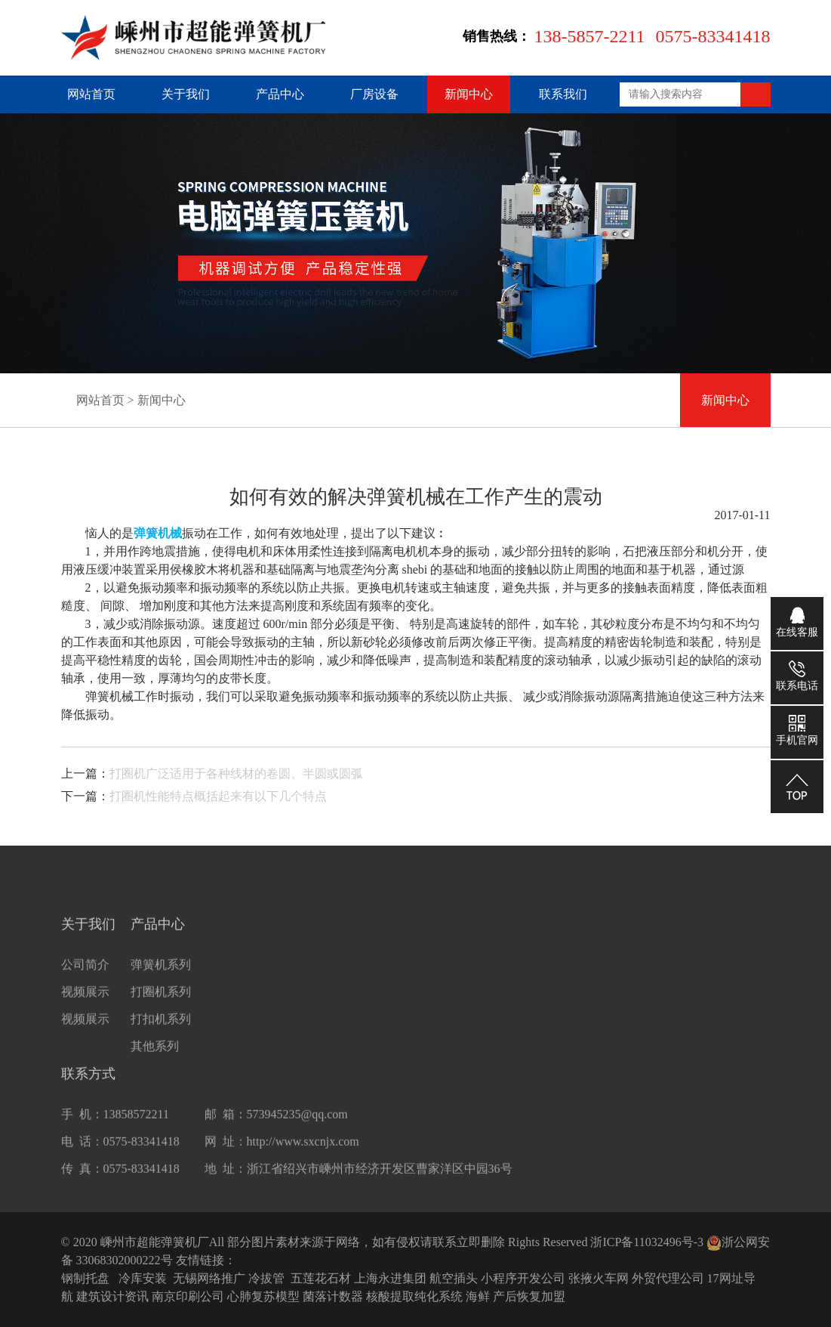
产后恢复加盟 (529, 1296)
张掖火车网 (598, 1278)
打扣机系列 (161, 1035)
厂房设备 (374, 94)
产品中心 (280, 94)
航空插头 (453, 1278)
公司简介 (85, 980)
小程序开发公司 (523, 1278)
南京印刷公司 (188, 1296)
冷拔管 (266, 1278)
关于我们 (186, 94)
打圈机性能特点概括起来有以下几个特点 (218, 796)
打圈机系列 (161, 1007)
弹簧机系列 (161, 980)
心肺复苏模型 (263, 1296)
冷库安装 (142, 1278)
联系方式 (88, 1089)
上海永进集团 (390, 1278)
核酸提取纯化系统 (414, 1296)
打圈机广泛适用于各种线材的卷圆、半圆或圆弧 (236, 773)
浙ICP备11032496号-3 (646, 1242)
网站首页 (91, 94)
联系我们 (563, 94)
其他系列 (155, 1062)
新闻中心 (469, 94)
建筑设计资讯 (112, 1296)
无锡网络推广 (209, 1278)
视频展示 (85, 1007)
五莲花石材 (321, 1278)
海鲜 (478, 1296)
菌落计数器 (333, 1296)
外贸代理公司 (668, 1278)
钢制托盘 (85, 1278)
